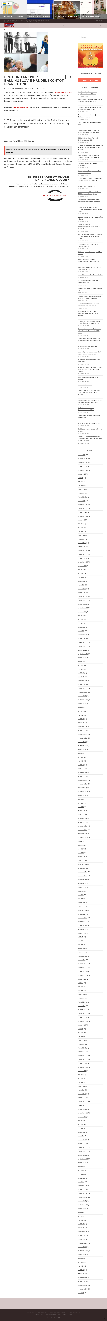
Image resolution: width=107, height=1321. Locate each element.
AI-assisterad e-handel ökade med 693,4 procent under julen (90, 281)
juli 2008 (80, 1258)
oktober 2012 (82, 1063)
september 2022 (83, 608)
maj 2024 (81, 531)
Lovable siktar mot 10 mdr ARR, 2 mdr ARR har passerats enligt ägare (89, 193)
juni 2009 (81, 1216)
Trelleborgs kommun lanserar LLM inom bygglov (90, 430)
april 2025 (81, 489)
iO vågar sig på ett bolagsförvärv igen (89, 423)
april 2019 (81, 765)
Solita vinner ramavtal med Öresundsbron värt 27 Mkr (86, 409)
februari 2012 (82, 1094)
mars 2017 (81, 860)
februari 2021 (82, 680)
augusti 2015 (82, 933)
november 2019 (82, 738)
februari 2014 (82, 1002)
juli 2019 (80, 753)
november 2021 (82, 646)
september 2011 (83, 1113)
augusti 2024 (82, 520)
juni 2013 (81, 1032)
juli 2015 (80, 937)
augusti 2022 (82, 612)
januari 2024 (81, 546)
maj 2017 (81, 853)
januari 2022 (81, 638)
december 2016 (82, 872)
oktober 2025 (82, 466)
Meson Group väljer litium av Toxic (88, 186)
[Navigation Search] (100, 25)
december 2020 (82, 688)
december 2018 (82, 780)
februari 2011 (82, 1140)
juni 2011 (81, 1124)
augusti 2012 (82, 1071)
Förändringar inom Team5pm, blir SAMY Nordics (90, 253)
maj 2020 (81, 715)
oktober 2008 (82, 1247)
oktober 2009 (82, 1201)
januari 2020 (81, 730)
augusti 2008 (82, 1254)
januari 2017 (81, 868)
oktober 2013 (82, 1017)
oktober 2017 (82, 833)
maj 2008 (81, 1266)
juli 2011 (80, 1120)
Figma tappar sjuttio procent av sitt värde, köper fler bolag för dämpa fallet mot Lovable (90, 369)
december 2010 (82, 1147)
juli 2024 (80, 523)
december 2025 (82, 458)
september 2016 (83, 883)
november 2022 (82, 600)
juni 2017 (81, 849)
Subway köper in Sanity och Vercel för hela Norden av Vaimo (89, 172)
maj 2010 (81, 1174)
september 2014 (83, 975)
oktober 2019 (82, 742)
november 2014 (82, 967)
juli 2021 (80, 661)
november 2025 (82, 462)
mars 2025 (81, 493)
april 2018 (81, 810)
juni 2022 (81, 619)
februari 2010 (82, 1185)
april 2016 (81, 902)
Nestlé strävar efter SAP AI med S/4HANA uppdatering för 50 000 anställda (88, 313)
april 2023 (81, 581)
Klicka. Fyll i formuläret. (55, 195)
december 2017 (82, 826)
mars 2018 (81, 814)
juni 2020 (81, 711)
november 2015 (82, 921)
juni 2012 (81, 1078)
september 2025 (83, 470)
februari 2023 (82, 589)
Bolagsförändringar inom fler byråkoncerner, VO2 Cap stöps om (88, 260)
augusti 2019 (82, 749)
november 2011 (82, 1105)
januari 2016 (81, 914)
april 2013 (81, 1040)
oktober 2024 (82, 512)
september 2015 (83, 929)
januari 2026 (81, 455)
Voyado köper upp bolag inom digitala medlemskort (89, 416)
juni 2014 (81, 986)
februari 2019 (82, 772)
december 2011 (82, 1101)
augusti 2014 (82, 979)
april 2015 (81, 948)
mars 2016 (81, 906)
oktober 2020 (82, 696)
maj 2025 (81, 485)
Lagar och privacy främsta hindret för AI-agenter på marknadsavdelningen (90, 353)
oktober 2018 (82, 787)
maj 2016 (81, 899)
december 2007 (82, 1285)
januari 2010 (81, 1189)
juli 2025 (80, 478)
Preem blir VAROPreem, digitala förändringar (87, 164)
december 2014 (82, 964)
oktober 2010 (82, 1155)
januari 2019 (81, 776)
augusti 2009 (82, 1208)
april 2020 (81, 719)
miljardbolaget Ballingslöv (63, 92)
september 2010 (83, 1159)
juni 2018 (81, 803)
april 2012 (81, 1086)
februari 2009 (82, 1231)
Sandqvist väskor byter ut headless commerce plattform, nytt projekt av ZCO (90, 156)
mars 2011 (81, 1136)
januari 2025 (81, 501)
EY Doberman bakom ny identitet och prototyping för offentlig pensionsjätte (89, 200)
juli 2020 (80, 707)
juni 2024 (81, 527)
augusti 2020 (82, 703)
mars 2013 (81, 1044)
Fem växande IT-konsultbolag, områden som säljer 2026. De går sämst (90, 100)
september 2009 (83, 1205)
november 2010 (82, 1151)
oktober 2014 (82, 971)
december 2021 (82, 642)
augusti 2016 (82, 887)
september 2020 (83, 700)
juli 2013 (80, 1029)
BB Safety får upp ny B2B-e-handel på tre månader (90, 218)
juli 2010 (80, 1166)
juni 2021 (81, 665)
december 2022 (82, 596)
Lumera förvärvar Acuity (85, 385)
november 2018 (82, 784)
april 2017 (81, 856)
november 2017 (82, 830)
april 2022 (81, 627)
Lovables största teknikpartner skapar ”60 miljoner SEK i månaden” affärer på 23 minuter (90, 147)
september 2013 (83, 1021)
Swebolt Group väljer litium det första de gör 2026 (90, 289)
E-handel (37, 1314)
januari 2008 (81, 1281)
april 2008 (81, 1270)
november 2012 (82, 1059)
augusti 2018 (82, 795)
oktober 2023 (82, 558)
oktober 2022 (82, 604)
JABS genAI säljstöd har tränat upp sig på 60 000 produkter (89, 268)
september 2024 (83, 516)
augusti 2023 (82, 566)
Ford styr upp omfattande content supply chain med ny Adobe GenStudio (90, 297)
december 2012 (82, 1055)
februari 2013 (82, 1048)
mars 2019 (81, 768)
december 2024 (82, 504)
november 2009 (82, 1197)
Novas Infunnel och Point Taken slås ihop (90, 275)
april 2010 (81, 1178)
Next (103, 9)
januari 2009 (81, 1235)
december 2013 (82, 1009)
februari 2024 (82, 543)
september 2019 (83, 745)
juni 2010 (81, 1170)
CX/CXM (70, 1314)
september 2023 (83, 562)
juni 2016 (81, 895)
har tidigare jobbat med (20, 107)
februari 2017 (82, 864)
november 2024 (82, 508)
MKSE (79, 1312)
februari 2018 (82, 818)
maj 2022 (81, 623)
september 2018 (83, 791)
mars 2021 (81, 677)
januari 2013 (81, 1051)
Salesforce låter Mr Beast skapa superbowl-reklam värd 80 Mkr (87, 93)
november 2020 (82, 692)
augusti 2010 (82, 1162)
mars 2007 (81, 1293)
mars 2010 (81, 1182)
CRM (42, 1314)
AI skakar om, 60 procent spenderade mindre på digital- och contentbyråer (89, 322)
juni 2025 (81, 481)
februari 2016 (82, 910)
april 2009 (81, 1224)
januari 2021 (81, 684)
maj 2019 (81, 761)
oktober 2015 (82, 925)
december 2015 (82, 918)
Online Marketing (62, 1314)
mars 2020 (81, 722)
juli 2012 (80, 1074)
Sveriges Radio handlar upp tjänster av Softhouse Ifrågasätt (89, 116)
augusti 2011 (82, 1117)
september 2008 (83, 1250)
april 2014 (81, 994)
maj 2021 (81, 669)
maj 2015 (81, 944)
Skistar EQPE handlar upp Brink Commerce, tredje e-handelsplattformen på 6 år (90, 209)
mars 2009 (81, 1228)
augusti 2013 (82, 1025)
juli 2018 (80, 799)
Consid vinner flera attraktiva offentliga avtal (89, 123)
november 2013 (82, 1013)
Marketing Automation (50, 1314)
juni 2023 (81, 573)
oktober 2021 (82, 650)
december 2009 (82, 1193)
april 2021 (81, 673)
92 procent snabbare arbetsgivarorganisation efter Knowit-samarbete (89, 226)
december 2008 (82, 1239)
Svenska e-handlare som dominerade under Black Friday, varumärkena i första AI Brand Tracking (90, 438)
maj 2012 (81, 1082)
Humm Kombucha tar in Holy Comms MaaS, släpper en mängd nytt (89, 305)
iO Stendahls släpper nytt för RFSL (88, 346)
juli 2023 (80, 569)
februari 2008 (82, 1277)
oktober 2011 (82, 1109)
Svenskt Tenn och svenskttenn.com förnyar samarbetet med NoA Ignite (88, 131)
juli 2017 (80, 845)
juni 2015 (81, 941)
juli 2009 (80, 1212)
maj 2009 (81, 1220)
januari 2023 (81, 592)
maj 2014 (81, 990)
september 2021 (83, 654)
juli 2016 (80, 891)
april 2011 (81, 1132)
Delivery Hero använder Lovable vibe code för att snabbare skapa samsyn (89, 339)
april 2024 (81, 535)
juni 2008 (81, 1262)
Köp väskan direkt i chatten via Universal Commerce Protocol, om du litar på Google (90, 236)
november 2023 (82, 554)
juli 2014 (80, 983)
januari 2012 (81, 1097)
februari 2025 (82, 497)
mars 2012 (81, 1090)
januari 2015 (81, 960)
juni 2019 (81, 757)
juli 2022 (80, 615)
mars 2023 (81, 585)
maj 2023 (81, 577)
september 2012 (83, 1067)
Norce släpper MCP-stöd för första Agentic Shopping (88, 245)
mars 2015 (81, 952)
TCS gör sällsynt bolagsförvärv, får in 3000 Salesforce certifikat (89, 139)
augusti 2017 (82, 841)
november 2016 (82, 876)
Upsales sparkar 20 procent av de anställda (88, 378)
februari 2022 (82, 635)
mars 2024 (81, 539)
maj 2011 (81, 1128)
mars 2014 (81, 998)
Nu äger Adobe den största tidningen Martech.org (89, 360)
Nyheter (8, 88)
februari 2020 (82, 726)
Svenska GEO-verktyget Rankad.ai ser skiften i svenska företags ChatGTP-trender (89, 331)
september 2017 (83, 837)
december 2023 (82, 550)
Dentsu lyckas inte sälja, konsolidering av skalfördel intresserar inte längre (90, 179)
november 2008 (82, 1243)
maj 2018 (81, 807)
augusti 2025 (82, 474)
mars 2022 (81, 631)
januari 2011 (81, 1143)
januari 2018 (81, 822)
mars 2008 (81, 1273)
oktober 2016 (82, 879)
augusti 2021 (82, 657)
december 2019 (82, 734)
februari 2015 (82, 956)
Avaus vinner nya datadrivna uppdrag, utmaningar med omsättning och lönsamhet (89, 392)
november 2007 (82, 1289)
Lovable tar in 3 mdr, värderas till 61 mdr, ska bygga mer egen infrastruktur (90, 401)
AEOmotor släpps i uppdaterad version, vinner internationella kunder (89, 108)
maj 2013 (81, 1036)
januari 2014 (81, 1006)
